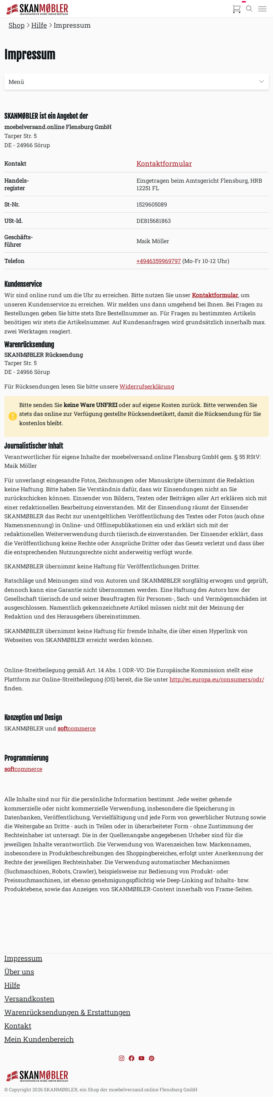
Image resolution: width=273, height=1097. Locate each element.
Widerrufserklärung (146, 386)
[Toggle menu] (262, 8)
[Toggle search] (249, 8)
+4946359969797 (158, 260)
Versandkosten (29, 998)
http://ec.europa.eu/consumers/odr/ (217, 679)
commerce (77, 728)
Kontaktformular (164, 163)
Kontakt (17, 1025)
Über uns (19, 971)
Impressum (23, 958)
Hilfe (12, 985)
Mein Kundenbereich (39, 1039)
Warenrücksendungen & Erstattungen (67, 1012)
